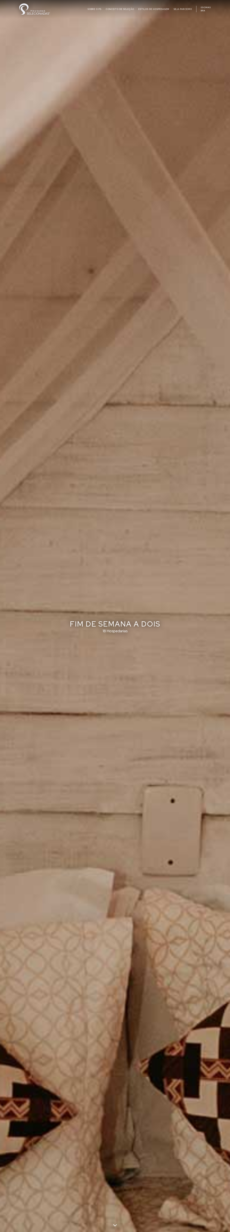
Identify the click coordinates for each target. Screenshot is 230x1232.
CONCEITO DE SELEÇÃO (120, 9)
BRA (203, 10)
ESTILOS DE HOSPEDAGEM (153, 9)
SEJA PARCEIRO (183, 9)
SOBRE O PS (94, 9)
